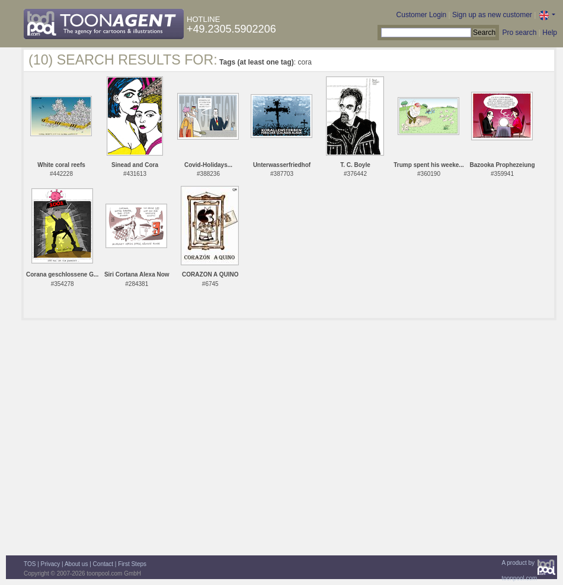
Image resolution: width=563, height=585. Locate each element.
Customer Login (421, 15)
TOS (30, 564)
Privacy (50, 564)
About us (76, 564)
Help (549, 32)
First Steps (132, 564)
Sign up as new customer (492, 15)
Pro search (519, 32)
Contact (103, 564)
